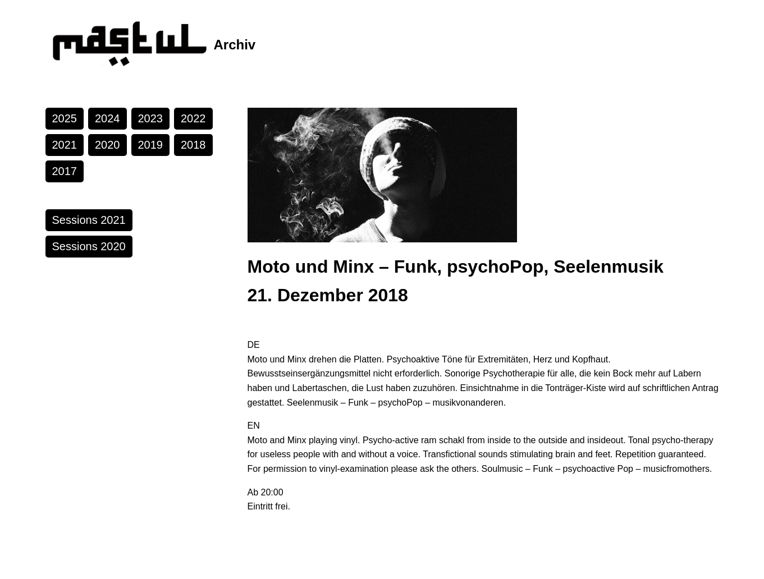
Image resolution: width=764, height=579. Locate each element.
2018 (193, 145)
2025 (64, 118)
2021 (64, 145)
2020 (107, 145)
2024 (107, 118)
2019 (150, 145)
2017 (64, 171)
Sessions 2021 (89, 220)
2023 (150, 118)
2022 (193, 118)
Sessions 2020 (89, 246)
